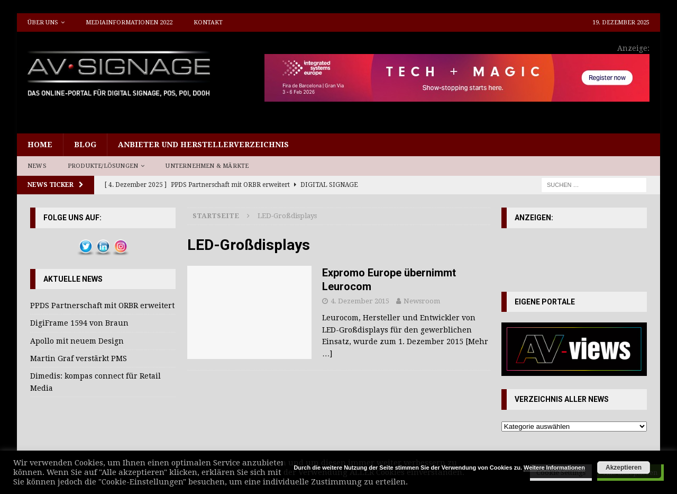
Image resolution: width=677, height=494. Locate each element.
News (37, 166)
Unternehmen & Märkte (207, 166)
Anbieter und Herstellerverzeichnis (203, 144)
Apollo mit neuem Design (77, 341)
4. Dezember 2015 (360, 301)
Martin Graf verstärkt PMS (78, 358)
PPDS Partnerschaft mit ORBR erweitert (102, 305)
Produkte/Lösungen (103, 166)
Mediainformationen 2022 (129, 22)
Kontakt (208, 22)
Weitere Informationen (554, 467)
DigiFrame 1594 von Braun (79, 323)
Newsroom (422, 301)
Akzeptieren (624, 467)
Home (40, 144)
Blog (85, 144)
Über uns (43, 22)
